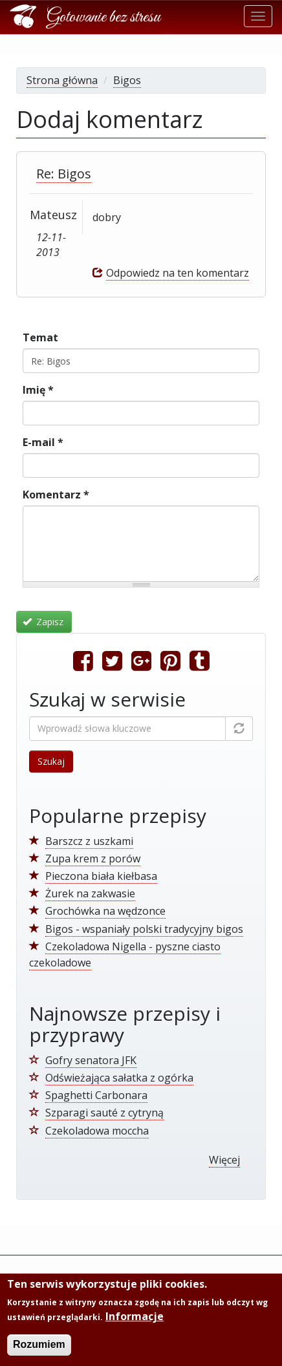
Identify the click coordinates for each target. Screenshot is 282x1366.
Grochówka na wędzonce (105, 911)
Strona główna (62, 80)
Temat (40, 337)
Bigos (127, 80)
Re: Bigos (63, 173)
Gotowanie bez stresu (103, 17)
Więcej (224, 1160)
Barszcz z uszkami (89, 841)
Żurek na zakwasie (90, 893)
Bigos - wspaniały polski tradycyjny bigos (144, 929)
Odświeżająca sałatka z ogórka (119, 1078)
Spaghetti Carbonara (96, 1095)
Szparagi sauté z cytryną (104, 1112)
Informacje (134, 1317)
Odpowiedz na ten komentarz (177, 273)
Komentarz (56, 494)
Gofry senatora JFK (90, 1060)
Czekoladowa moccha (97, 1131)
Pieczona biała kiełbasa (101, 876)
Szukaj (51, 761)
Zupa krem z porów (92, 858)
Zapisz (43, 621)
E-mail (43, 442)
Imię (38, 390)
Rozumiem (39, 1345)
